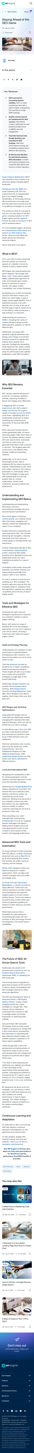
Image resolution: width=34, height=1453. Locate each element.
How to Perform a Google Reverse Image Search (16, 1283)
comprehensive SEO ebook (16, 230)
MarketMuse (7, 885)
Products (16, 1381)
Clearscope (22, 883)
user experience (8, 533)
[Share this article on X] (13, 79)
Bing (4, 276)
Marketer (27, 1166)
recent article (12, 1031)
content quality (8, 519)
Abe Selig (11, 60)
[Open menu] (30, 3)
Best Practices (12, 12)
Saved (28, 11)
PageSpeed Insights (10, 751)
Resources (16, 1396)
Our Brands (16, 1401)
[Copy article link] (4, 79)
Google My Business (23, 787)
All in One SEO (25, 729)
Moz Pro (24, 856)
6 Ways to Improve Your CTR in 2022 (15, 1320)
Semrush (13, 664)
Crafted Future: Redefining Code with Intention (15, 1207)
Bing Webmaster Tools (22, 691)
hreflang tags (7, 821)
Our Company (16, 1376)
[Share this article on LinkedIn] (17, 79)
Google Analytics (19, 684)
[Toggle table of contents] (31, 70)
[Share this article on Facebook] (8, 79)
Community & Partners (16, 1391)
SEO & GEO (7, 1171)
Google (22, 274)
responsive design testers (12, 756)
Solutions (16, 1386)
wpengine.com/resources (12, 1144)
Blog (18, 1166)
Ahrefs (5, 868)
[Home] (8, 3)
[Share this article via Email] (21, 79)
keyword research (9, 339)
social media (16, 567)
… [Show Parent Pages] (2, 11)
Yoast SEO (6, 717)
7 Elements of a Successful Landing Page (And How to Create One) (16, 1245)
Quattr (17, 885)
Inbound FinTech (9, 999)
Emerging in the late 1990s (12, 189)
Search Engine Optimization (13, 177)
